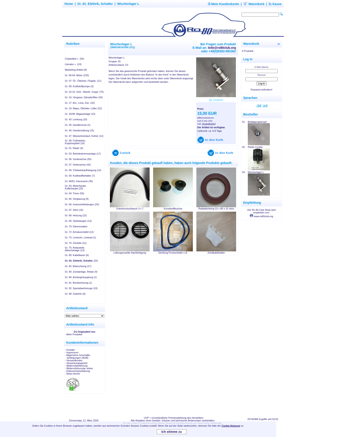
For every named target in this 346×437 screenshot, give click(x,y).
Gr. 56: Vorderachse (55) (78, 159)
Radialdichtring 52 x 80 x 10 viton (216, 208)
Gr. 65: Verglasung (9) (77, 199)
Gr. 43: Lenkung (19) (76, 119)
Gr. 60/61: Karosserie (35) (79, 181)
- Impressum (71, 352)
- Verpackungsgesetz (76, 363)
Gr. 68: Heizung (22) (76, 215)
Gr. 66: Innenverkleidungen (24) (82, 204)
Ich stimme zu (171, 431)
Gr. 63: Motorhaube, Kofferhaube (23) (75, 187)
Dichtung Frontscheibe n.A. (173, 252)
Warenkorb (254, 4)
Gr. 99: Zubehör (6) (75, 293)
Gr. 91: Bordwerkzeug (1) (78, 282)
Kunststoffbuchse (173, 208)
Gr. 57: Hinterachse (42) (78, 164)
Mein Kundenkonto (223, 4)
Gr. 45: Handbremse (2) (77, 125)
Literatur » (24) (73, 64)
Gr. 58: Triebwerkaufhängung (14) (83, 170)
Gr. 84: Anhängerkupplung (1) (81, 277)
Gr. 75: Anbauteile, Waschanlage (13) (75, 249)
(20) (81, 260)
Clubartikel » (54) (74, 58)
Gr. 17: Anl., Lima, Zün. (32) (80, 103)
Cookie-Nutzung (231, 425)
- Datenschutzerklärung (77, 371)
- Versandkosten (74, 360)
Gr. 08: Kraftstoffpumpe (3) (79, 86)
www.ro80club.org (261, 216)
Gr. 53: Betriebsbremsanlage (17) (83, 153)
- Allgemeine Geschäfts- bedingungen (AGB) (78, 356)
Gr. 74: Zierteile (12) (75, 243)
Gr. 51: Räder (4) (74, 148)
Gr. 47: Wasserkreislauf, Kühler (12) (84, 136)
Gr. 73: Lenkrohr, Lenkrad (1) (80, 237)
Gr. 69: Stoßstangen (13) (78, 221)
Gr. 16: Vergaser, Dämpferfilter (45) (84, 97)
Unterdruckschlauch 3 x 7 (129, 208)
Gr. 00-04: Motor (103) (77, 75)
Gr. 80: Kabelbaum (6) (77, 255)
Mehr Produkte (74, 334)
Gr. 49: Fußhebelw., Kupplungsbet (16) (75, 142)
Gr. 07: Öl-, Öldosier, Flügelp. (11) (83, 80)
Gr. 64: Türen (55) (74, 193)
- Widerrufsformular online (79, 368)
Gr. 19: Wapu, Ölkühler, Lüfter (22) (83, 108)
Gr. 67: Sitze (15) (74, 210)
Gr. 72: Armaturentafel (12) (79, 232)
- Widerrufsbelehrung (76, 365)
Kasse (275, 4)
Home (68, 4)
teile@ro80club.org (222, 47)
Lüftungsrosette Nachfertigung (129, 252)
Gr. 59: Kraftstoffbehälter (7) (80, 175)
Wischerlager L (128, 4)
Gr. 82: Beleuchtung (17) (78, 266)
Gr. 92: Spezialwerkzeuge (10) (81, 288)
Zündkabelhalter (216, 252)
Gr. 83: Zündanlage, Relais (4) (81, 271)
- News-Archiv (72, 373)
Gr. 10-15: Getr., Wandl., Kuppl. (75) (84, 91)
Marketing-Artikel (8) (76, 69)
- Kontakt (70, 349)
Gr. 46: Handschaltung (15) (79, 130)
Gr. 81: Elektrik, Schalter (95, 4)
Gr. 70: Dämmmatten (76, 226)
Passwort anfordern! (261, 89)
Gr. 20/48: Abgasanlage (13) (80, 114)
